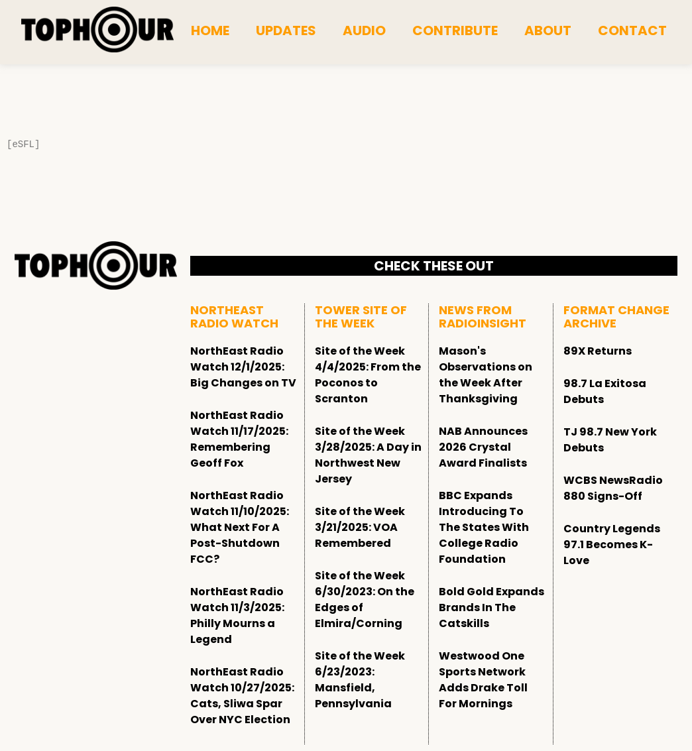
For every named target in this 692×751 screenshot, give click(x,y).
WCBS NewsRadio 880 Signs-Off (613, 488)
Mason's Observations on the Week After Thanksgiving (485, 374)
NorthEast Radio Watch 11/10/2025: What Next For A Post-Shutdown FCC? (239, 527)
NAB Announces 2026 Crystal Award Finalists (483, 447)
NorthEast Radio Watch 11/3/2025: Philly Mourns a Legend (237, 615)
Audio (364, 30)
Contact (632, 30)
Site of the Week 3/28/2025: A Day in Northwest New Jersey (368, 455)
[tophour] (97, 30)
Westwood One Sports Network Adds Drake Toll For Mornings (483, 679)
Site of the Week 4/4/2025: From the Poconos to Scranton (368, 374)
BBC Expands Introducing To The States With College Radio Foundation (484, 527)
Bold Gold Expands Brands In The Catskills (491, 607)
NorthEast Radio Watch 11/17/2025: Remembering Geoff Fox (239, 439)
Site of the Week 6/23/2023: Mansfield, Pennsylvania (360, 679)
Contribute (455, 30)
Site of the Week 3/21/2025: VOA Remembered (360, 527)
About (547, 30)
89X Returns (597, 351)
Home (210, 30)
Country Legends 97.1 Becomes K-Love (611, 544)
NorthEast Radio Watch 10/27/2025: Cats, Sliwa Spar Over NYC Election (242, 695)
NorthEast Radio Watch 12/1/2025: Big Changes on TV (243, 366)
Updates (286, 30)
